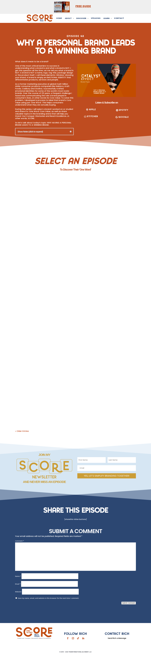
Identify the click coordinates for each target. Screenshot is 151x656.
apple (92, 110)
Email (18, 584)
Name (18, 576)
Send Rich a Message (117, 638)
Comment (19, 541)
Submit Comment (128, 603)
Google (123, 117)
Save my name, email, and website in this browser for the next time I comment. (48, 598)
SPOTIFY (123, 110)
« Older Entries (22, 431)
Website (18, 592)
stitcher (92, 116)
